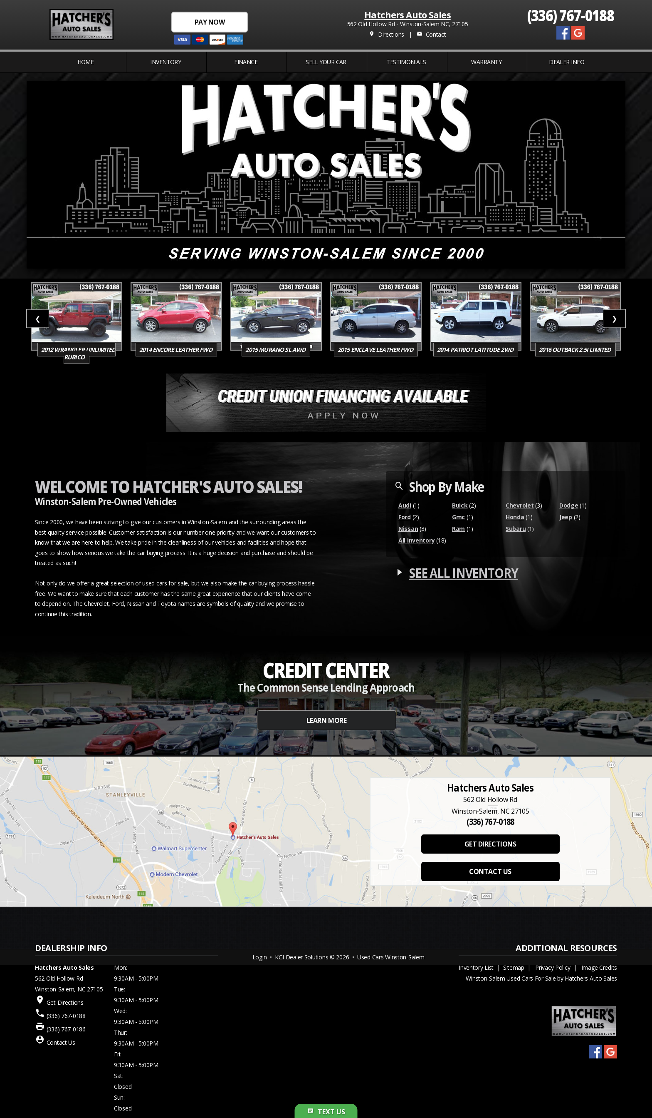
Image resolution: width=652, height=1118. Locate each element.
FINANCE (245, 62)
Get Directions (65, 1002)
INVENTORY (165, 62)
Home (85, 62)
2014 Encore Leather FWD (176, 350)
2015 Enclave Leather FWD (376, 350)
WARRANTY (486, 62)
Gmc (458, 517)
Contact (431, 34)
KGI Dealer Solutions (301, 957)
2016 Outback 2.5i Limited (575, 350)
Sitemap (513, 967)
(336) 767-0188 (570, 15)
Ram (458, 529)
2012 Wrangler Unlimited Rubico (78, 353)
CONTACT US (490, 871)
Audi (404, 505)
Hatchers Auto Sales (407, 14)
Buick (460, 505)
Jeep (565, 517)
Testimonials (406, 62)
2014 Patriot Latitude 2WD (475, 350)
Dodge (568, 505)
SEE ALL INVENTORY (463, 572)
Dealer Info (566, 62)
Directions (386, 34)
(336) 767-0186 (66, 1029)
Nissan (408, 529)
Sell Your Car (326, 62)
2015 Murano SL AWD (275, 350)
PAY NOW (210, 22)
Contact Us (61, 1042)
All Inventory (416, 540)
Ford (404, 517)
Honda (515, 517)
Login (259, 957)
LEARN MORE (326, 720)
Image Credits (599, 967)
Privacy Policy (552, 967)
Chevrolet (519, 505)
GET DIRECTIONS (490, 844)
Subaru (516, 529)
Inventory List (476, 967)
